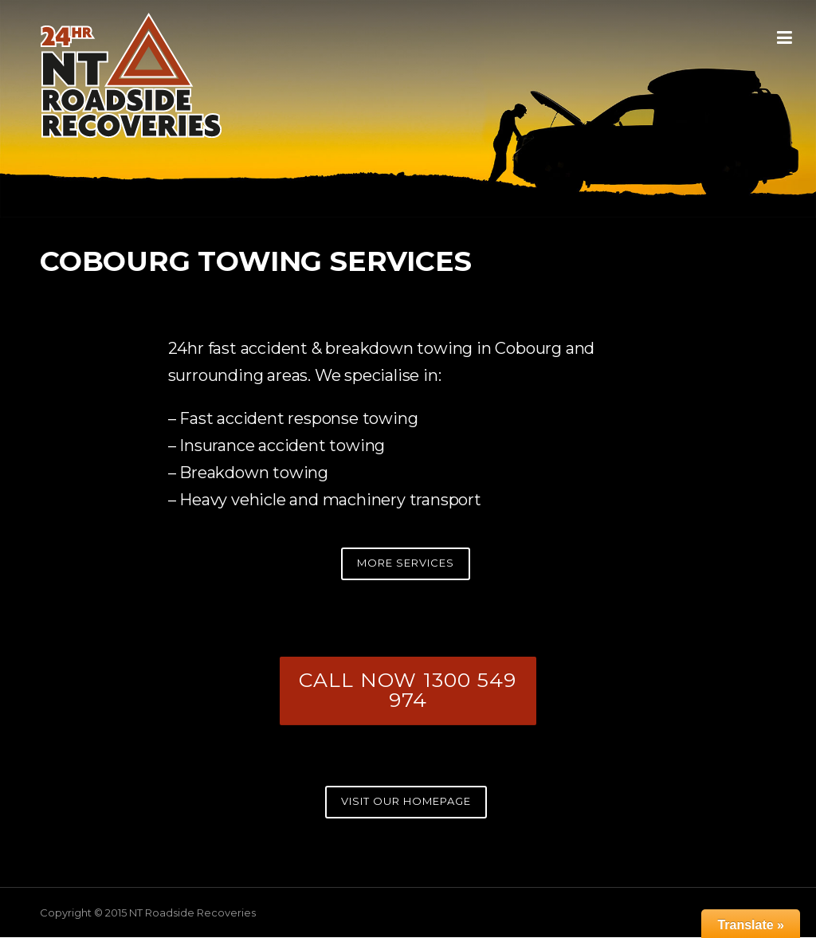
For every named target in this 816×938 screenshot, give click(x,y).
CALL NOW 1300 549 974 (407, 690)
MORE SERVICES (405, 562)
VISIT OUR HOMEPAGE (406, 801)
